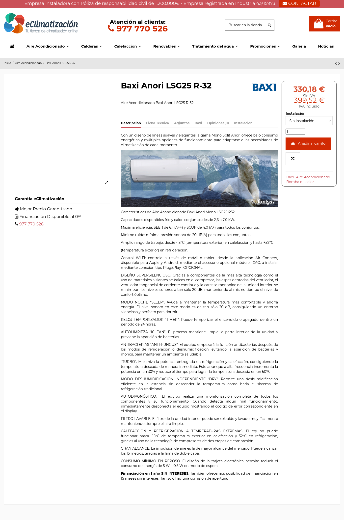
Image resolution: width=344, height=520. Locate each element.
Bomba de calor (300, 182)
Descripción (131, 123)
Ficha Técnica (157, 123)
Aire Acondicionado (313, 177)
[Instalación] (309, 120)
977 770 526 (138, 28)
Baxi (198, 123)
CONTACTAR (299, 3)
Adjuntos (181, 123)
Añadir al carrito (308, 143)
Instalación (243, 123)
